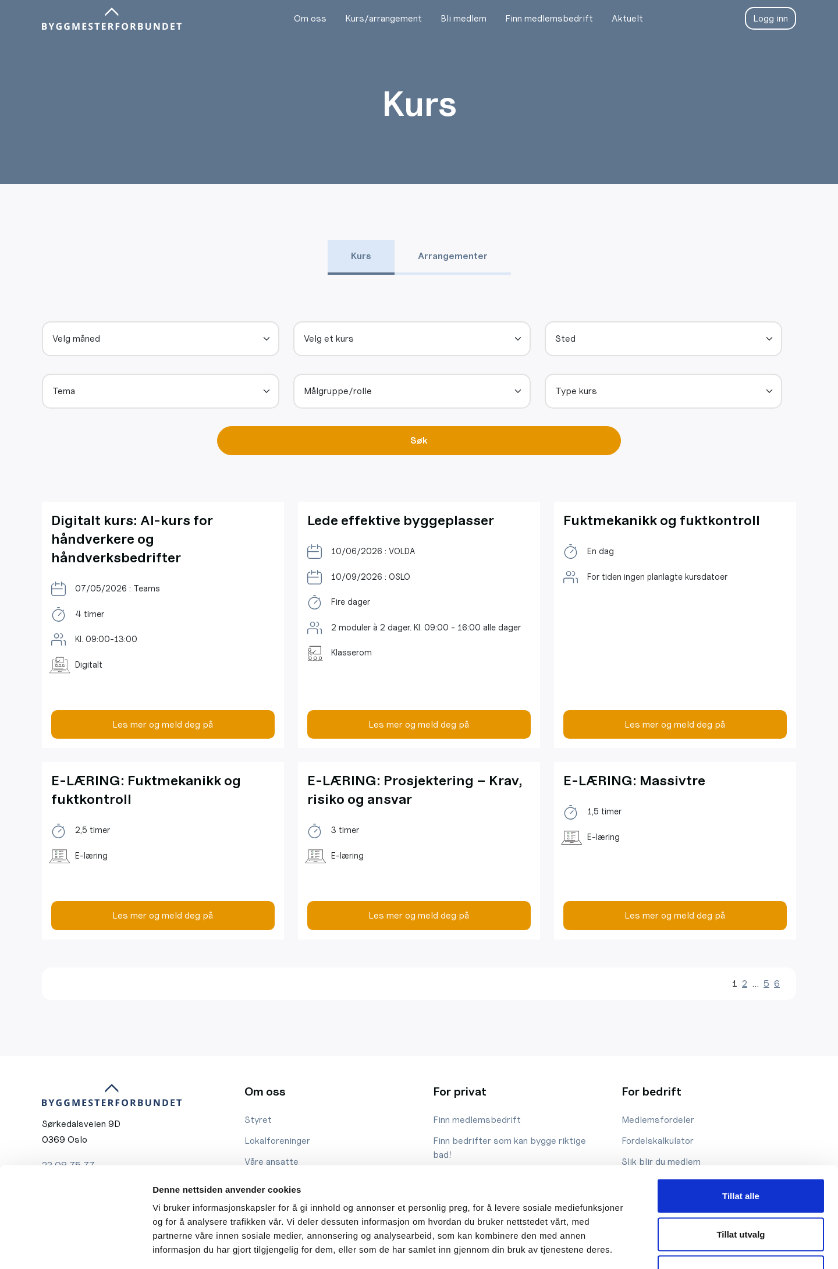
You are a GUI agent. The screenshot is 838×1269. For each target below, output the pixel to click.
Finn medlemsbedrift (548, 18)
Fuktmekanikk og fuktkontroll (663, 520)
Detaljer (619, 1246)
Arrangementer (453, 255)
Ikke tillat (740, 1192)
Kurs (361, 255)
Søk (419, 440)
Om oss (309, 18)
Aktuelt (626, 18)
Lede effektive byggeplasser (403, 520)
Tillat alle (740, 1116)
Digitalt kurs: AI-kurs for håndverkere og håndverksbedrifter (133, 539)
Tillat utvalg (740, 1155)
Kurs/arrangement (383, 18)
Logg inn (770, 18)
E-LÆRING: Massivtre (634, 780)
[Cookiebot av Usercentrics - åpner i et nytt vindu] (75, 1246)
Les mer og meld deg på (162, 724)
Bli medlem (463, 18)
